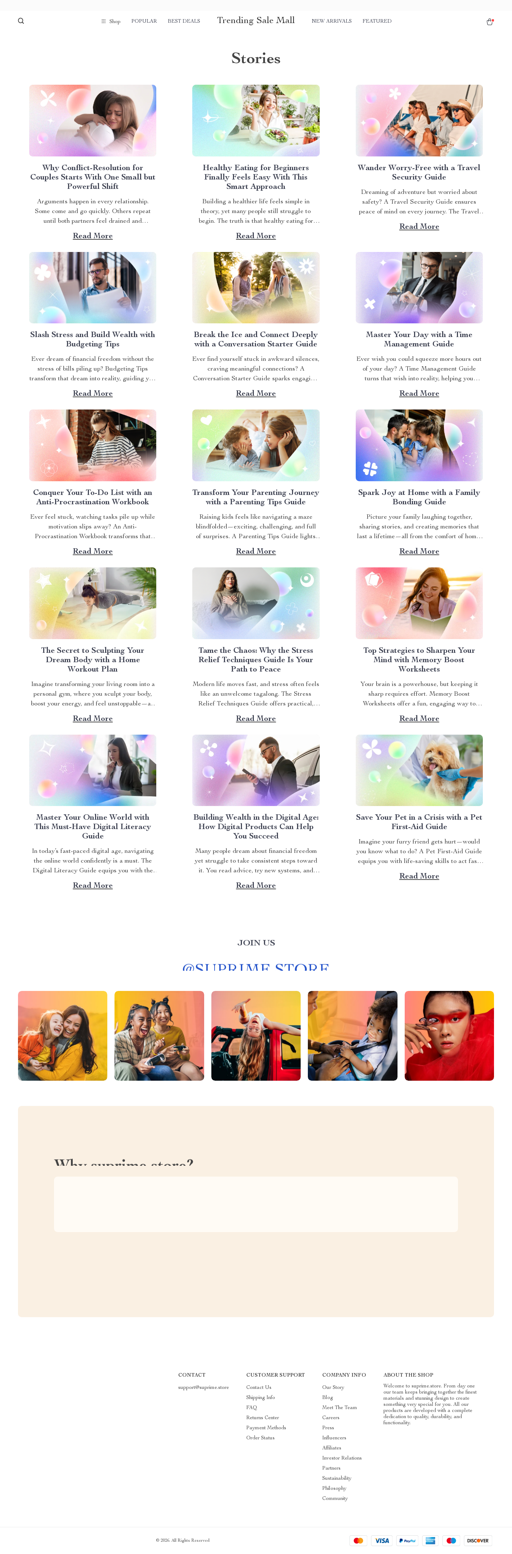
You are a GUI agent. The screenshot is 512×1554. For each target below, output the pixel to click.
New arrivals (332, 21)
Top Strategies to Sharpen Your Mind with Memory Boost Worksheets (419, 660)
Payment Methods (266, 1428)
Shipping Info (260, 1397)
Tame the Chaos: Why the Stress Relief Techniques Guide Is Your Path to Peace (255, 660)
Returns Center (262, 1418)
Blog (327, 1397)
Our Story (333, 1387)
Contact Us (258, 1387)
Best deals (184, 21)
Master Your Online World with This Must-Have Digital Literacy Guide (92, 827)
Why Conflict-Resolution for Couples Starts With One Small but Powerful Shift (93, 177)
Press (328, 1428)
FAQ (251, 1408)
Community (335, 1498)
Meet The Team (339, 1408)
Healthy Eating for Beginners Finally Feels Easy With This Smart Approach (256, 177)
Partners (331, 1468)
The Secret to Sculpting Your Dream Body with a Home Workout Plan (92, 660)
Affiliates (331, 1448)
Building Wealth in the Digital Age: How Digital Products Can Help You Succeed (256, 827)
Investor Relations (342, 1458)
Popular (144, 21)
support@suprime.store (203, 1387)
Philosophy (334, 1488)
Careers (331, 1418)
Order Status (260, 1438)
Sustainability (336, 1478)
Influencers (334, 1438)
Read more (93, 236)
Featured (377, 21)
